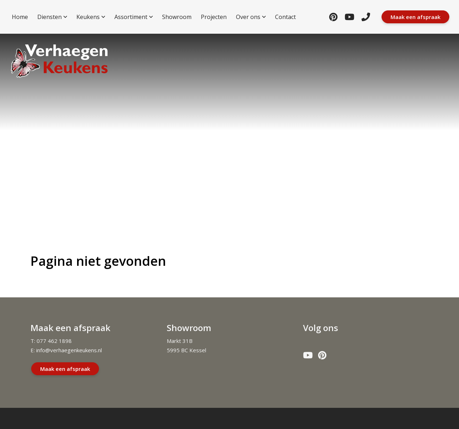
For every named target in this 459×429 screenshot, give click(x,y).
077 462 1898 (54, 340)
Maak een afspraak (65, 368)
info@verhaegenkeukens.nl (69, 350)
